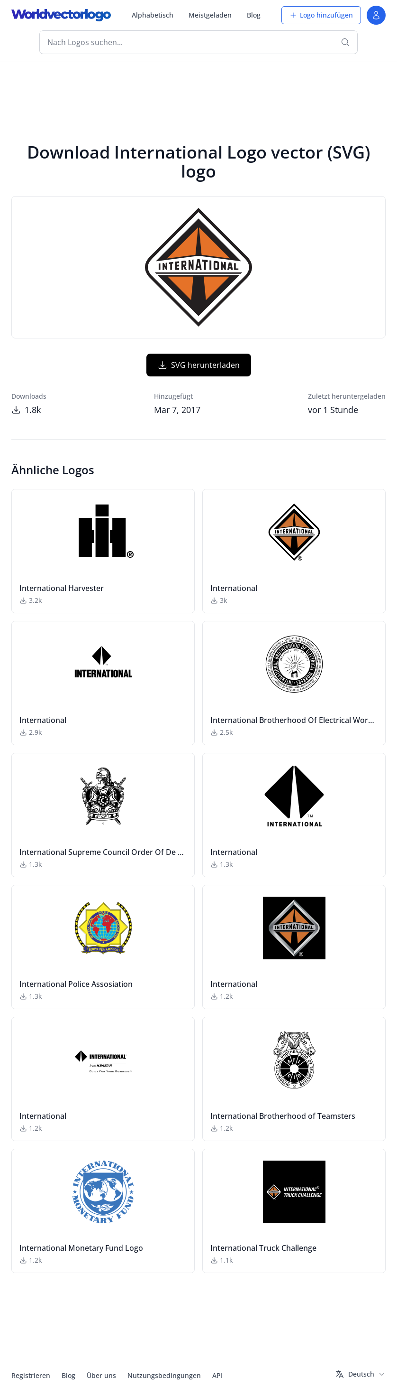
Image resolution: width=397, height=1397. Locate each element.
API (217, 1375)
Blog (254, 14)
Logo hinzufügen (321, 14)
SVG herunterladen (199, 365)
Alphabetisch (152, 14)
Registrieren (30, 1375)
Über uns (101, 1375)
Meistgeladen (210, 14)
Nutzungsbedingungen (164, 1375)
